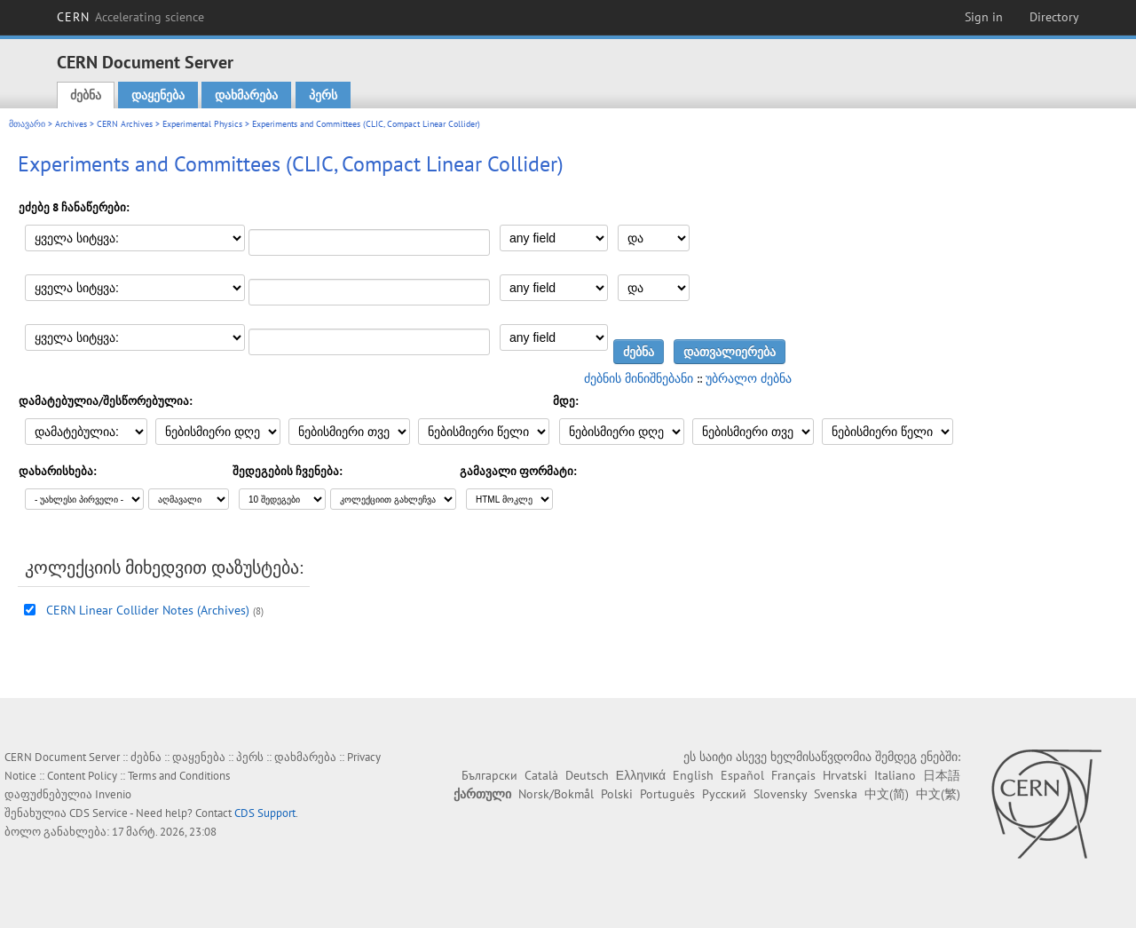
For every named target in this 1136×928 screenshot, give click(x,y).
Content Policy (82, 775)
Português (667, 794)
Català (541, 775)
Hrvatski (845, 775)
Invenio (113, 794)
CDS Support (265, 813)
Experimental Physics (202, 124)
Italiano (895, 775)
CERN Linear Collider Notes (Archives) (147, 610)
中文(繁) (938, 794)
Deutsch (587, 775)
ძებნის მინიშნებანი (638, 378)
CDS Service (98, 813)
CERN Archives (125, 124)
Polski (617, 794)
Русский (724, 794)
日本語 (941, 775)
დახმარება (246, 95)
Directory (1054, 17)
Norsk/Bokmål (556, 794)
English (693, 775)
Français (793, 775)
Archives (71, 124)
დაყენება (158, 95)
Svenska (835, 794)
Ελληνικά (641, 775)
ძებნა (85, 95)
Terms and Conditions (179, 775)
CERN (130, 17)
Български (489, 775)
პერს (323, 95)
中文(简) (886, 794)
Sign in (984, 17)
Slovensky (780, 794)
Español (742, 775)
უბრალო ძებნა (749, 378)
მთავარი (27, 124)
